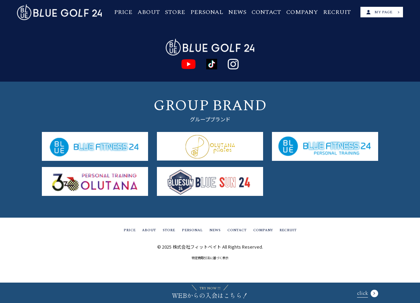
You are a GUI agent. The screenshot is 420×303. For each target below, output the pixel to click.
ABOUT (166, 12)
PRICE (144, 12)
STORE (188, 12)
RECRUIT (326, 12)
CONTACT (266, 12)
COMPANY (297, 12)
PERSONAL (214, 12)
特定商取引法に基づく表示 (210, 261)
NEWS (240, 12)
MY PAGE (377, 12)
